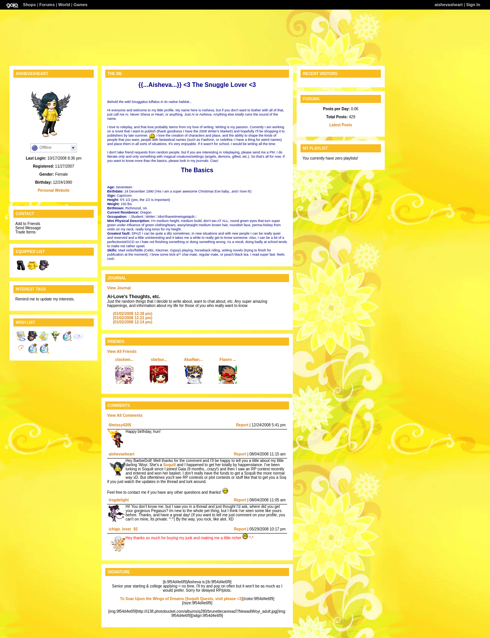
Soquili (169, 465)
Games (81, 4)
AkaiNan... (193, 359)
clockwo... (124, 359)
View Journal (119, 288)
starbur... (159, 359)
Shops (29, 4)
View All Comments (124, 415)
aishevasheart (448, 4)
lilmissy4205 (120, 425)
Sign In (473, 4)
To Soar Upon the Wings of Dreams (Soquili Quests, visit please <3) (181, 599)
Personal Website (53, 190)
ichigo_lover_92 (123, 529)
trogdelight (119, 500)
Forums (47, 4)
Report (242, 425)
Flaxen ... (228, 359)
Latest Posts (340, 125)
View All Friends (122, 351)
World (64, 4)
